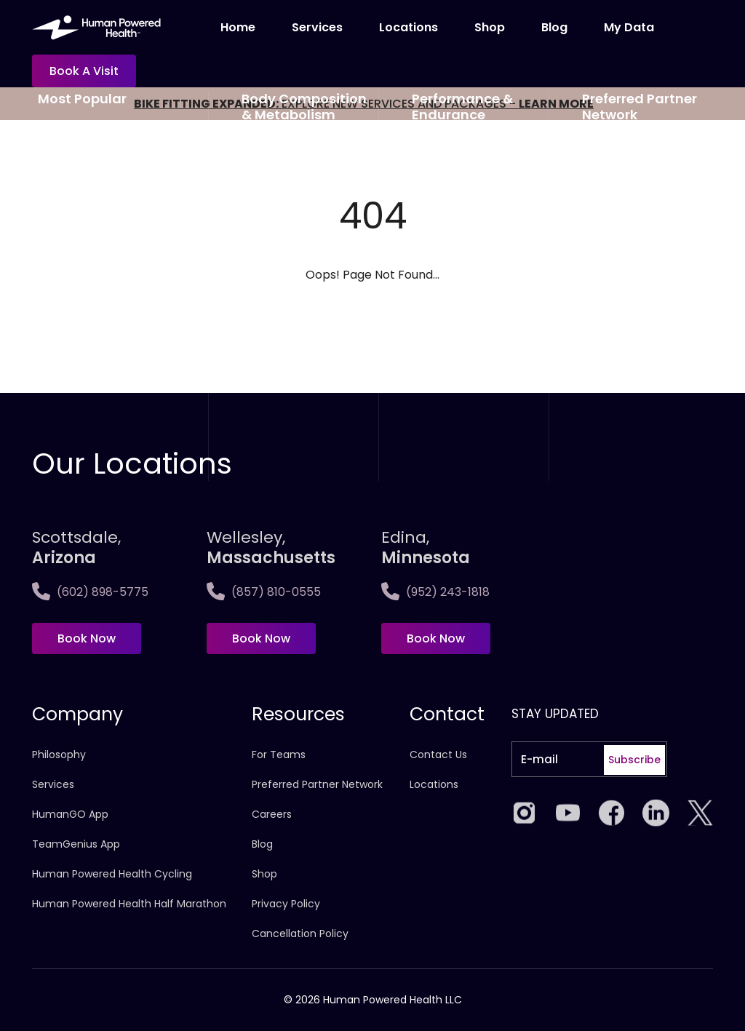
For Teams (279, 754)
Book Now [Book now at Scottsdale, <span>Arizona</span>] (86, 638)
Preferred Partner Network (317, 784)
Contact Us (438, 754)
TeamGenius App (76, 844)
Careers (272, 814)
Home (237, 27)
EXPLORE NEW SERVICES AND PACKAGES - (364, 103)
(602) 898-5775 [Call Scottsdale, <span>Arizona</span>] (90, 592)
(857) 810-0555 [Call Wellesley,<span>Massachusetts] (264, 592)
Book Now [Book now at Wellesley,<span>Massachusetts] (261, 638)
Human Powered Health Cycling (112, 874)
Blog (554, 27)
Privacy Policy (286, 903)
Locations (408, 27)
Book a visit (84, 71)
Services (317, 27)
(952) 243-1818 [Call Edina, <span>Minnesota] (435, 592)
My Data (629, 27)
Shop (489, 27)
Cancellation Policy (300, 933)
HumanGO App (70, 814)
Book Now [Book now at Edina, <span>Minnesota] (436, 638)
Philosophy (59, 754)
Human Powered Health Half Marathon (129, 903)
